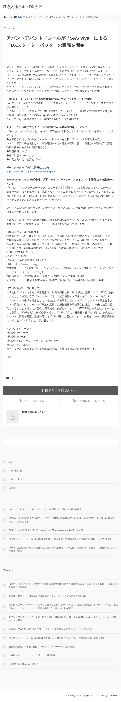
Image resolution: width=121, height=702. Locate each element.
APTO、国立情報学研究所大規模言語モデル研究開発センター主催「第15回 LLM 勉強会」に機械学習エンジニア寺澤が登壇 (63, 550)
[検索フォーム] (57, 442)
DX (11, 378)
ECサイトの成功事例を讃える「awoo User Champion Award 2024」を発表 (46, 530)
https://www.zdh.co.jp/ (27, 264)
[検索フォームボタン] (115, 442)
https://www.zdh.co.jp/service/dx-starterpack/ (31, 171)
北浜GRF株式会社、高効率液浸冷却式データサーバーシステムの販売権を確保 (47, 596)
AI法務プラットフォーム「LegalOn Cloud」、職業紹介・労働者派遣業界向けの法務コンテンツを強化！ (60, 539)
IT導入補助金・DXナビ (22, 7)
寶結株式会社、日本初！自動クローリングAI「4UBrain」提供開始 (41, 647)
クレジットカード (17, 479)
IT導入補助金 (15, 470)
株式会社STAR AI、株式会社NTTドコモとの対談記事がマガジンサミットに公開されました (54, 629)
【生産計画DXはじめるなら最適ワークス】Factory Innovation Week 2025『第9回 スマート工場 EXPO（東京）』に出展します (61, 520)
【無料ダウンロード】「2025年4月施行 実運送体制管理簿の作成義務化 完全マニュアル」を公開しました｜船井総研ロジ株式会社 (63, 586)
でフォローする (32, 400)
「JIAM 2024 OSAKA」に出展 (24, 664)
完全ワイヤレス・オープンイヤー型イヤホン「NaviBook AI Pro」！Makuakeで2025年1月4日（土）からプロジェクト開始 (62, 619)
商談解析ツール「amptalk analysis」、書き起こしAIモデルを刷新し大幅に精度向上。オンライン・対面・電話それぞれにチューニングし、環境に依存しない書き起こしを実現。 (63, 606)
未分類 (12, 488)
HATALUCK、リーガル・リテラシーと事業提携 (32, 655)
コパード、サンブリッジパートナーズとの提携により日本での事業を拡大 (45, 509)
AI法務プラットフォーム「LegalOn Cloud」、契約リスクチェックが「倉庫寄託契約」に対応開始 (57, 638)
